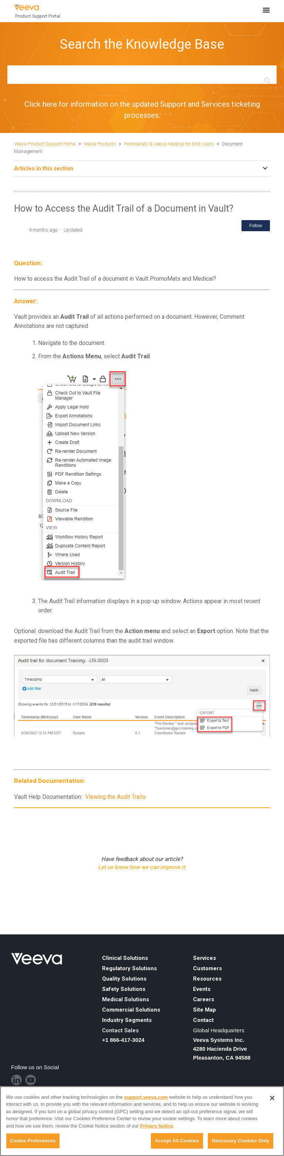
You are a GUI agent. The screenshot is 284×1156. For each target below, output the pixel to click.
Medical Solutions (125, 999)
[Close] (272, 1098)
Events (201, 989)
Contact (203, 1020)
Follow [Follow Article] (255, 225)
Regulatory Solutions (129, 968)
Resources (207, 978)
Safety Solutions (123, 989)
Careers (203, 999)
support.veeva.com (146, 1097)
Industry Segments (127, 1020)
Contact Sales (120, 1030)
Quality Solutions (124, 978)
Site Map (204, 1009)
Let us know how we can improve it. (142, 867)
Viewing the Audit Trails (115, 796)
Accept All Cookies (177, 1140)
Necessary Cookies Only (240, 1140)
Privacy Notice (156, 1126)
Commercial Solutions (131, 1009)
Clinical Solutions (125, 958)
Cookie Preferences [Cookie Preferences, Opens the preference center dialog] (33, 1140)
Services (204, 958)
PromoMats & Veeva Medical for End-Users (169, 144)
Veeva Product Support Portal (45, 144)
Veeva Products (100, 144)
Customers (207, 968)
